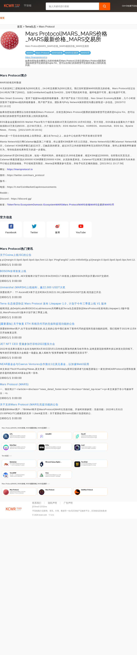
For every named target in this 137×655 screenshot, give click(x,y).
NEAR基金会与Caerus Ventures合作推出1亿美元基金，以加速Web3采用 (44, 363)
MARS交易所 (97, 204)
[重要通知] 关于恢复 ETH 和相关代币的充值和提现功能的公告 (37, 323)
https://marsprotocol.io (36, 56)
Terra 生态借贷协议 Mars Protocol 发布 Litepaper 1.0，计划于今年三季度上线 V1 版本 (53, 303)
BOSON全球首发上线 (13, 270)
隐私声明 (52, 502)
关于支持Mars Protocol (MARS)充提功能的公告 (29, 404)
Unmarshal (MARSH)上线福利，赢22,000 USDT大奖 (32, 286)
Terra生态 (30, 26)
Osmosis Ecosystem (44, 204)
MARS (59, 204)
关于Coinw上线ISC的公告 (15, 254)
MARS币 (109, 204)
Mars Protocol (71, 204)
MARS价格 (84, 204)
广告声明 (68, 502)
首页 (2, 17)
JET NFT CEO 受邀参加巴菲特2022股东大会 (27, 343)
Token (10, 204)
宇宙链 (51, 514)
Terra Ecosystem (23, 204)
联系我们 (36, 502)
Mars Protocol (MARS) (14, 383)
